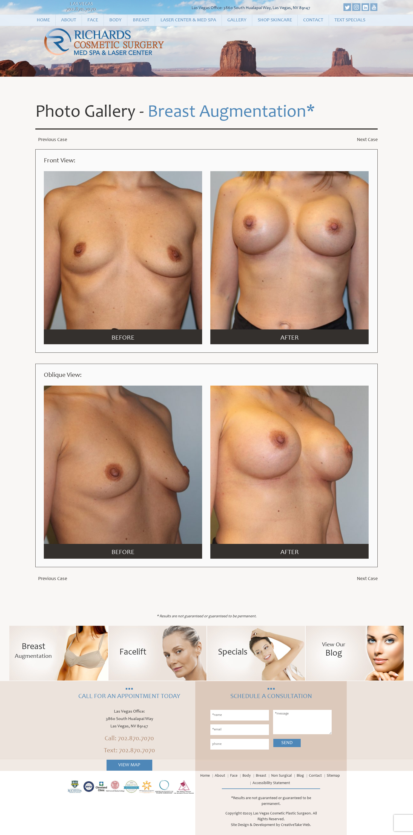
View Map (129, 765)
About (68, 20)
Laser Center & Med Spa (188, 20)
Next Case (367, 139)
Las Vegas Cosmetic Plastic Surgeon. (282, 814)
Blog (300, 776)
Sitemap (333, 776)
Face (92, 20)
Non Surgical (281, 776)
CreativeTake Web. (296, 825)
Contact (313, 20)
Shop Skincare (275, 20)
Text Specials (349, 20)
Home (43, 20)
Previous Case (52, 139)
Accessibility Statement (271, 783)
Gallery (236, 20)
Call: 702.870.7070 (129, 739)
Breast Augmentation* (231, 113)
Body (115, 20)
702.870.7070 (81, 9)
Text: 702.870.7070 (129, 751)
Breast (141, 20)
